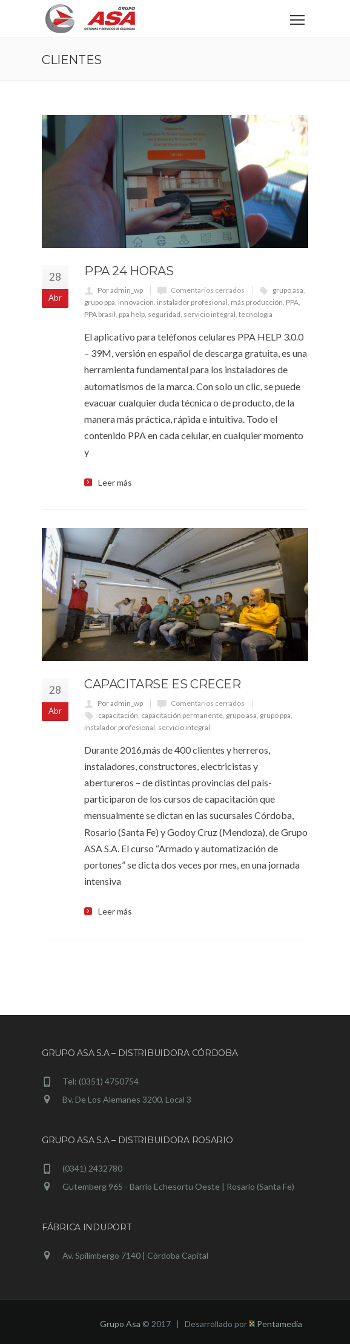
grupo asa (287, 290)
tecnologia (255, 314)
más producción (257, 302)
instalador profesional (192, 302)
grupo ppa (99, 302)
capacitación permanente (182, 715)
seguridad (164, 314)
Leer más (115, 482)
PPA (292, 302)
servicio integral (209, 314)
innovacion (136, 302)
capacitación (118, 715)
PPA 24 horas (128, 271)
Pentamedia (275, 1324)
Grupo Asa (120, 1324)
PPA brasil (100, 314)
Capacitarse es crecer (162, 684)
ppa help (132, 314)
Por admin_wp (120, 290)
